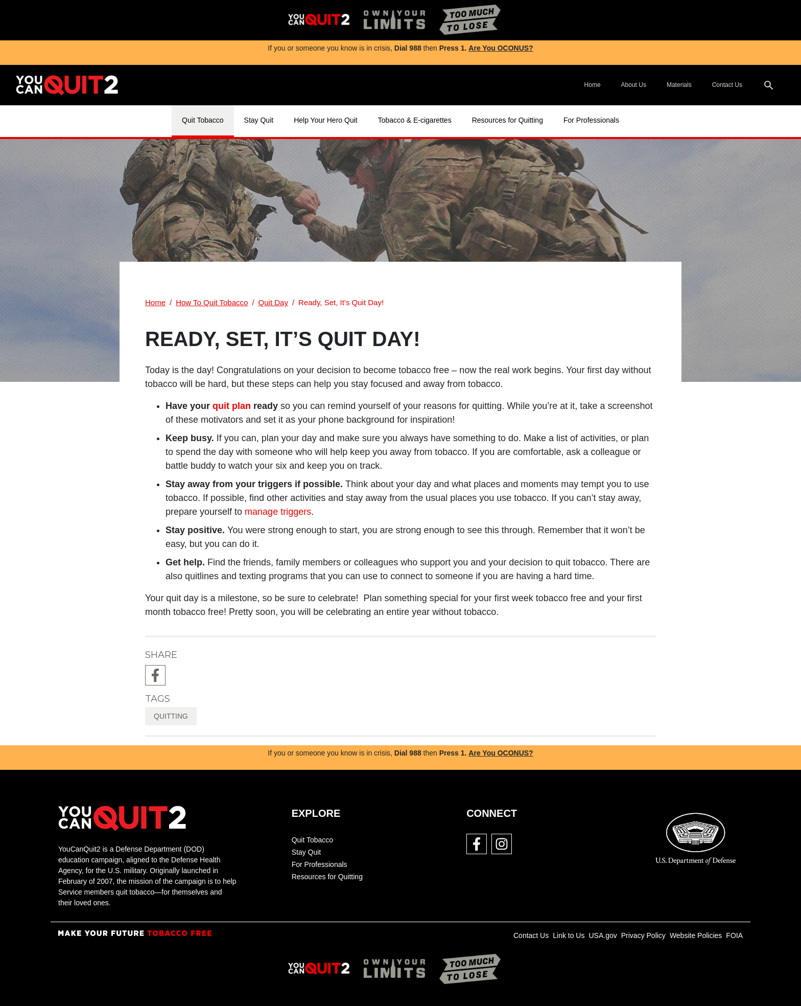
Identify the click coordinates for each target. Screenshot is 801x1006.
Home (592, 84)
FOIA (734, 935)
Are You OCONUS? (500, 48)
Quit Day (273, 302)
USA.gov (602, 935)
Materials (679, 84)
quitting (171, 716)
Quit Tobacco (202, 120)
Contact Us (727, 84)
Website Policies (696, 935)
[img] (318, 20)
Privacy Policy (643, 935)
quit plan (232, 406)
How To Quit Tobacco (212, 302)
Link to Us (568, 935)
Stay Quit (259, 120)
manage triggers (278, 512)
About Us (633, 84)
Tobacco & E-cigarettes (415, 120)
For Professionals (591, 120)
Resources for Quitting (507, 120)
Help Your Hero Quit (326, 120)
